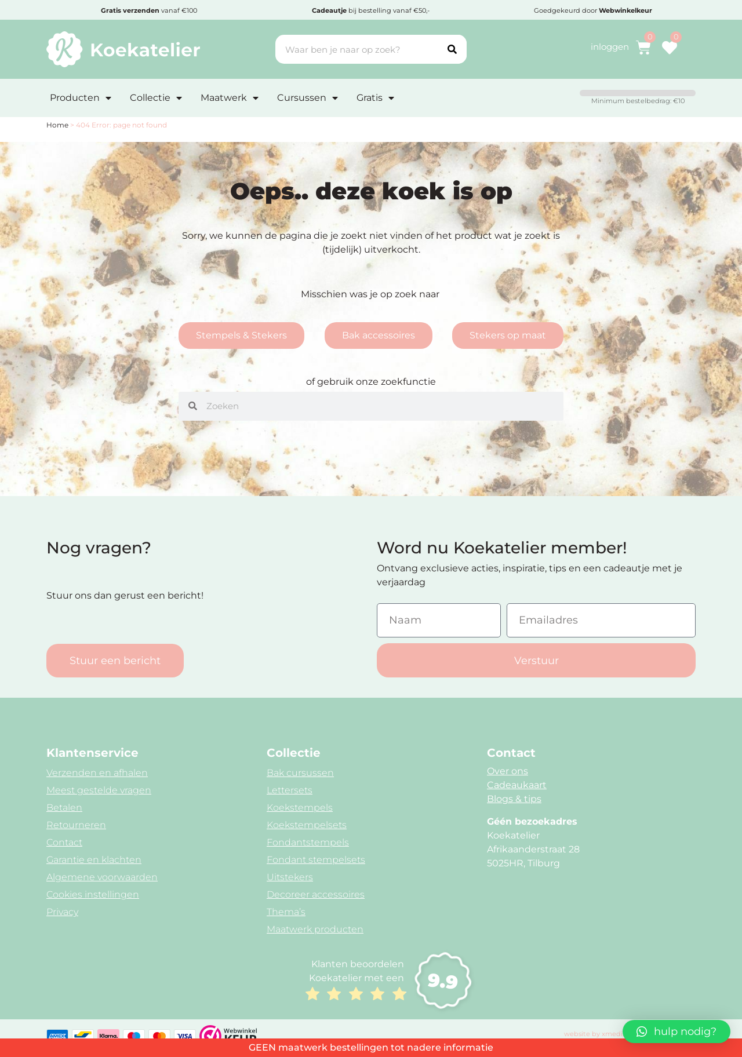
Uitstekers (290, 877)
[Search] (452, 49)
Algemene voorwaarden (102, 877)
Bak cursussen (300, 772)
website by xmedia (595, 1034)
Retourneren (76, 824)
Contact (64, 842)
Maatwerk (230, 98)
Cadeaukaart (517, 784)
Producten (80, 98)
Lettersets (289, 790)
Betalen (64, 807)
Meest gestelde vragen (98, 790)
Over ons (507, 771)
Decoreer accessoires (316, 894)
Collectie (156, 98)
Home (57, 125)
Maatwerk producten (315, 929)
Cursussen (307, 98)
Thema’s (286, 911)
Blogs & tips (514, 798)
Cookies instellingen (92, 894)
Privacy (62, 911)
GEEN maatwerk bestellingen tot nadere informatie (371, 1047)
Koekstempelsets (307, 824)
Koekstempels (300, 807)
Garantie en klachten (93, 859)
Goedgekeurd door (593, 10)
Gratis (375, 98)
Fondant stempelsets (316, 859)
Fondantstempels (308, 842)
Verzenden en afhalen (97, 772)
